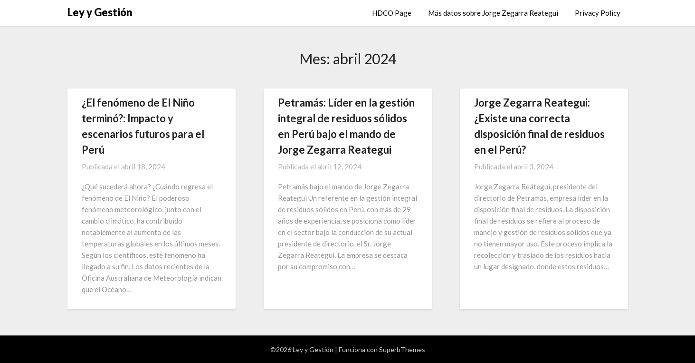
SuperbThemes (402, 349)
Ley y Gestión (100, 12)
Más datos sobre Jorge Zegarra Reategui (493, 13)
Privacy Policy (597, 13)
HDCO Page (391, 13)
